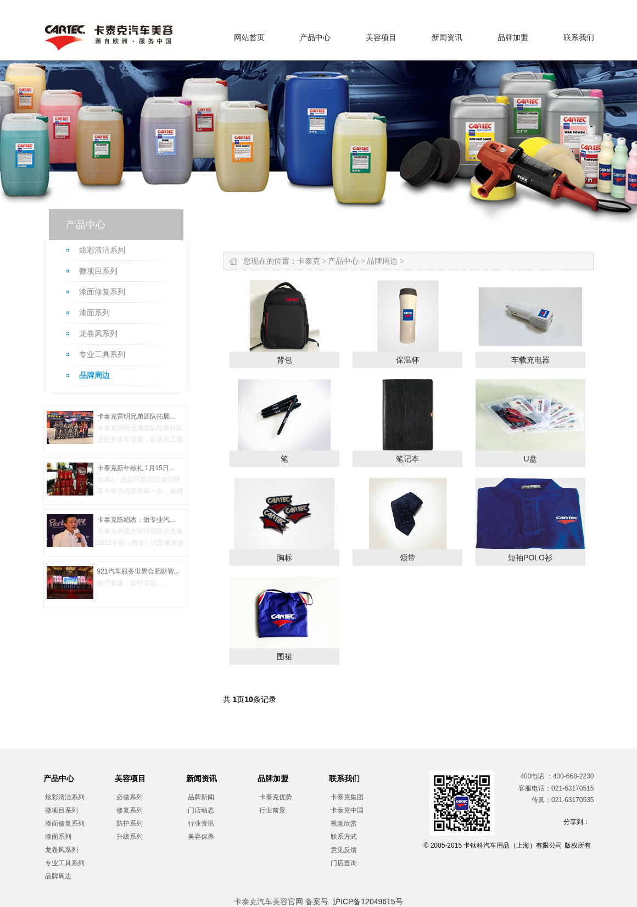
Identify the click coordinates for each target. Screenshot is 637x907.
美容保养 (201, 837)
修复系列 (129, 810)
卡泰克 (308, 261)
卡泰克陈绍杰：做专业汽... (136, 520)
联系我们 (578, 37)
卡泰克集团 (347, 797)
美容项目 (381, 37)
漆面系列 (94, 313)
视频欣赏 (344, 823)
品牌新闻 (201, 797)
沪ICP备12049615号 (368, 901)
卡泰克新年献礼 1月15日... (136, 468)
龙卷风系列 (98, 334)
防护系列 (129, 823)
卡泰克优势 (275, 797)
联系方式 (344, 837)
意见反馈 (344, 850)
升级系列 (129, 837)
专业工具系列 (102, 354)
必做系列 (129, 797)
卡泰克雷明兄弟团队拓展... (136, 416)
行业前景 (272, 810)
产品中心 (315, 37)
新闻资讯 (447, 37)
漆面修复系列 (102, 292)
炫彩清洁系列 (102, 250)
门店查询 (344, 863)
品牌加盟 (513, 37)
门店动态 (201, 810)
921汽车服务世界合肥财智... (138, 571)
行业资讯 (201, 823)
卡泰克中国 (347, 810)
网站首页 (249, 37)
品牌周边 (94, 375)
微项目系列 (98, 271)
